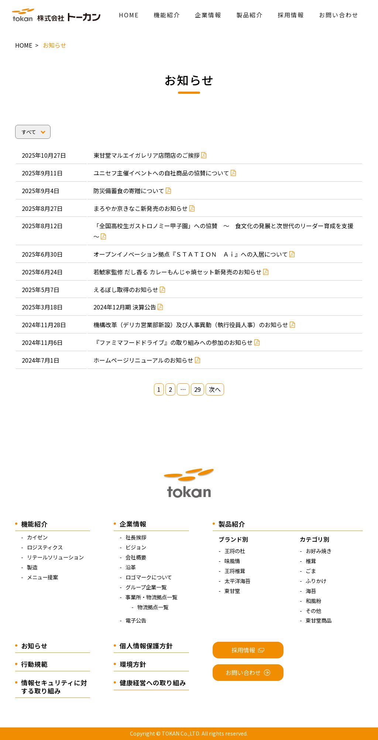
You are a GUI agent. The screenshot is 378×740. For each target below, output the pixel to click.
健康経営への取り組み (153, 682)
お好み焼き (318, 551)
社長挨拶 (136, 537)
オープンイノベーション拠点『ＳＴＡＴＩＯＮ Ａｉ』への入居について (194, 254)
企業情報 (208, 14)
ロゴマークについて (149, 577)
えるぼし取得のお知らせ (129, 289)
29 (197, 389)
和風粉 (313, 600)
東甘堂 (232, 591)
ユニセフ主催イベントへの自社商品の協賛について (164, 172)
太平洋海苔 (237, 581)
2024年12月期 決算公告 (128, 306)
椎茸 (311, 561)
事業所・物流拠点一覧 (151, 597)
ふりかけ (316, 581)
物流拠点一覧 (152, 607)
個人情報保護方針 (146, 645)
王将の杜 (234, 551)
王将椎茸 (234, 571)
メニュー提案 (42, 577)
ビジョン (136, 547)
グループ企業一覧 (146, 587)
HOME (129, 14)
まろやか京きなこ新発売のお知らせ (144, 208)
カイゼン (37, 537)
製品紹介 (249, 14)
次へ (215, 389)
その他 (313, 610)
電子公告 (136, 620)
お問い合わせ (339, 14)
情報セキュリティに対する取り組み (54, 686)
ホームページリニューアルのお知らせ (146, 360)
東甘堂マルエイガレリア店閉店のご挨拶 (150, 155)
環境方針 (133, 664)
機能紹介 (167, 14)
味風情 (232, 561)
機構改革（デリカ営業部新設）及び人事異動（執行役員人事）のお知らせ (194, 324)
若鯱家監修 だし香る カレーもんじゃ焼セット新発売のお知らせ (181, 271)
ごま (311, 571)
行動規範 (34, 664)
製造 (32, 567)
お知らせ (34, 645)
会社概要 (136, 557)
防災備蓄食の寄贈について (132, 190)
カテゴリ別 (314, 539)
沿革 (131, 567)
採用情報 (291, 14)
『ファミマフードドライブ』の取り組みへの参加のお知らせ (176, 342)
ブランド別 (233, 539)
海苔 (311, 591)
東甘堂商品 (318, 620)
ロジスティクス (45, 547)
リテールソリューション (55, 557)
